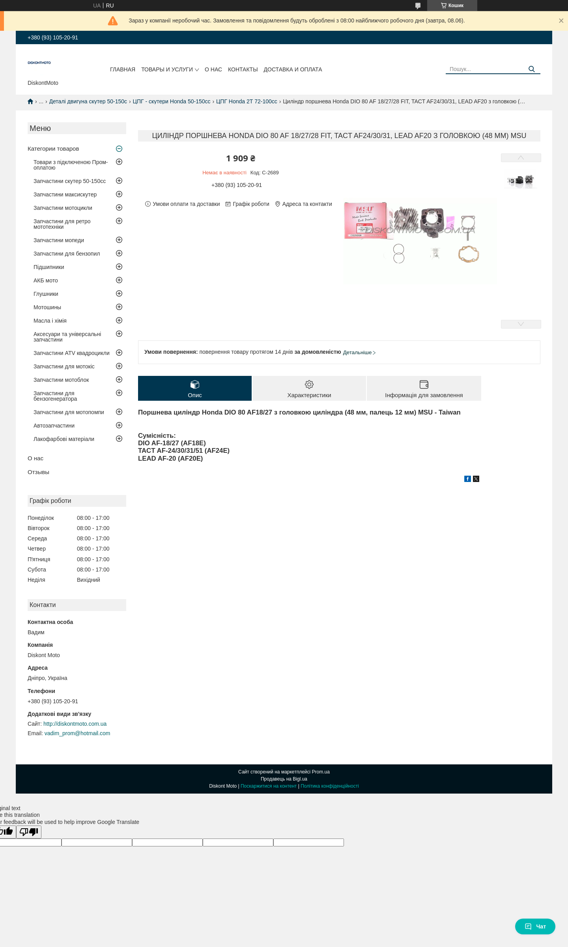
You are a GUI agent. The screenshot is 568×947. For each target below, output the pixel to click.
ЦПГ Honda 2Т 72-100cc (246, 101)
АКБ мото (46, 280)
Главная (122, 69)
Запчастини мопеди (59, 240)
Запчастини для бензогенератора (55, 396)
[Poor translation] (28, 832)
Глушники (46, 294)
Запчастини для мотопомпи (69, 412)
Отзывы (38, 472)
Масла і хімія (50, 321)
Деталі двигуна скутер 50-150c (88, 101)
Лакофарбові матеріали (64, 439)
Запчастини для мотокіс (64, 366)
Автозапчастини (54, 425)
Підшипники (49, 267)
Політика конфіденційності (330, 786)
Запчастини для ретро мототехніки (62, 224)
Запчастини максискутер (65, 194)
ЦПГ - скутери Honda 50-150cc (172, 101)
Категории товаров (53, 148)
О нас (213, 69)
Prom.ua (321, 772)
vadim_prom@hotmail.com (77, 733)
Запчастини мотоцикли (63, 208)
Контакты (243, 69)
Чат (535, 926)
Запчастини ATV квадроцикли (72, 353)
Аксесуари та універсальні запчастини (67, 337)
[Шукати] (531, 69)
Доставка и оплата (293, 69)
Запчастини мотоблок (61, 380)
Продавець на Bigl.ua (284, 779)
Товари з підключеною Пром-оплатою (71, 165)
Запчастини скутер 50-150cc (70, 181)
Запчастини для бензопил (67, 253)
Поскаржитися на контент (269, 786)
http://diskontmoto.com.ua (74, 724)
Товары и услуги (167, 69)
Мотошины (47, 307)
